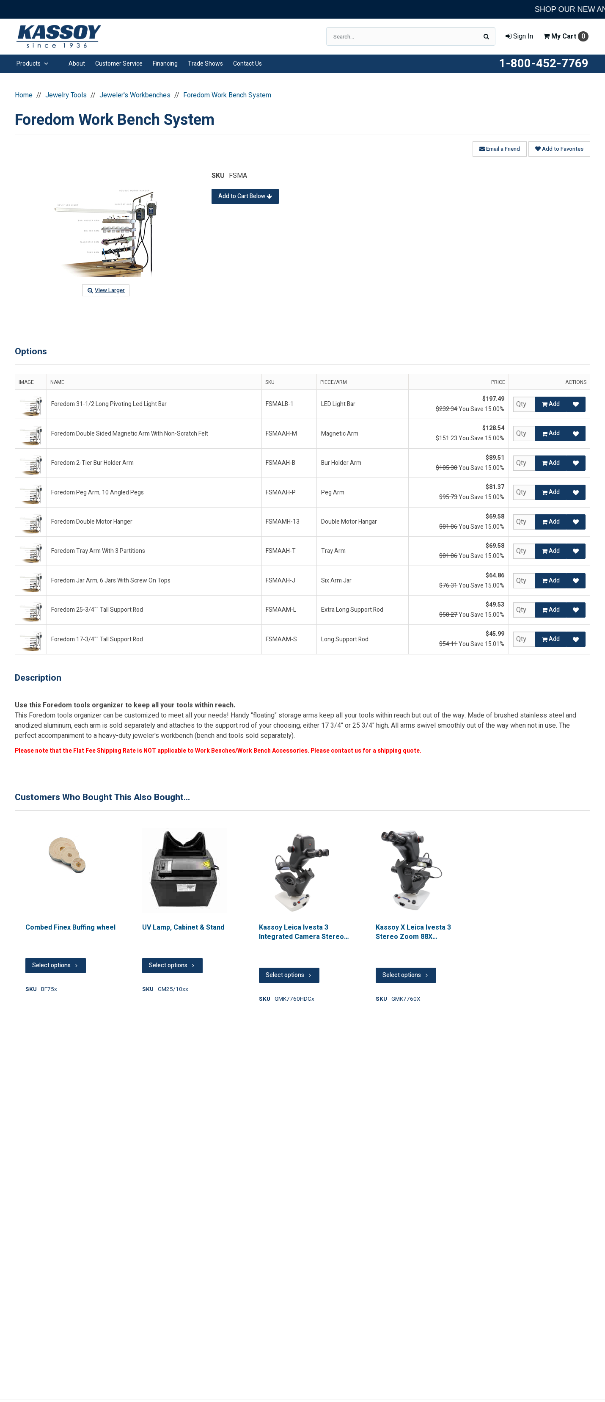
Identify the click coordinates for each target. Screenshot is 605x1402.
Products (32, 63)
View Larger (106, 290)
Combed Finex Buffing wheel (70, 927)
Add (551, 404)
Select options (55, 965)
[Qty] (524, 404)
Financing (165, 63)
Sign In (519, 36)
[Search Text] (410, 36)
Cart (565, 36)
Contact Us (247, 63)
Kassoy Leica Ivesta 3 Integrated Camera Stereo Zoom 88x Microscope (301, 932)
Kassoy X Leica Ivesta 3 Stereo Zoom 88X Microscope (413, 932)
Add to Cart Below (245, 196)
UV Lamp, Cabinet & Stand (183, 927)
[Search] (486, 36)
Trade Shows (205, 63)
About (77, 63)
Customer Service (119, 63)
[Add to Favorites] (576, 404)
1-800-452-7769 (543, 63)
